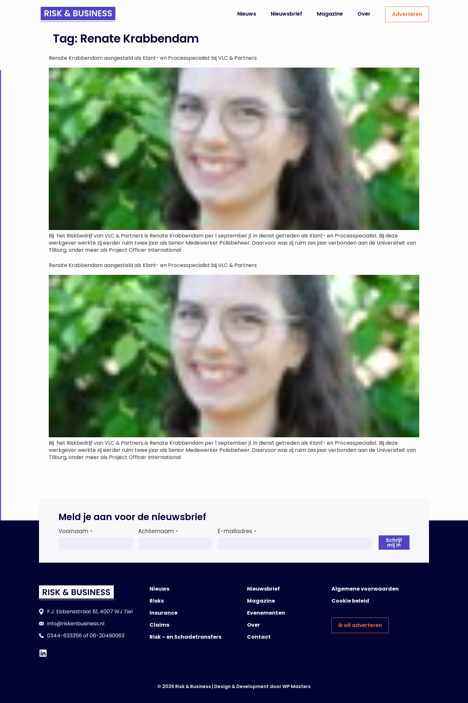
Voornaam (75, 531)
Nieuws (246, 14)
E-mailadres (237, 531)
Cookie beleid (350, 601)
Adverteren (407, 14)
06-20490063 (107, 635)
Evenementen (266, 613)
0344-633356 (64, 635)
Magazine (330, 14)
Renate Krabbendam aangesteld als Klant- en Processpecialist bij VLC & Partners (153, 58)
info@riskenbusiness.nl (75, 623)
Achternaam (158, 531)
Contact (259, 637)
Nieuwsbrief (286, 14)
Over (364, 14)
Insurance (163, 613)
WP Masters (296, 686)
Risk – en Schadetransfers (185, 637)
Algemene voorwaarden (365, 589)
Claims (159, 625)
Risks (157, 601)
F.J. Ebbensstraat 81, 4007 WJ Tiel (90, 611)
